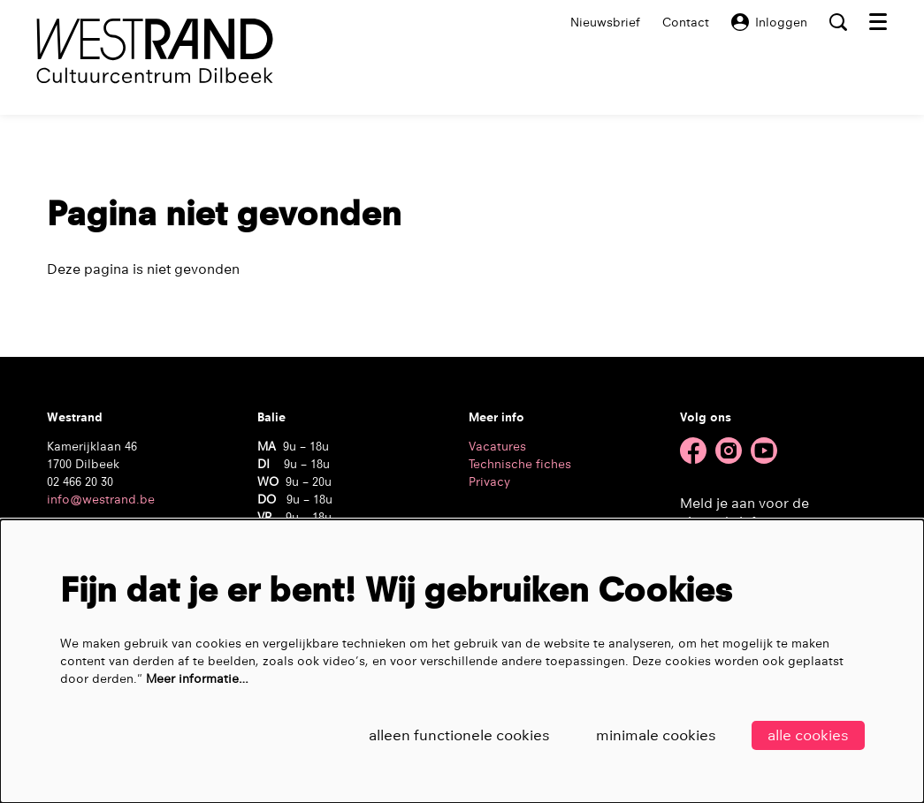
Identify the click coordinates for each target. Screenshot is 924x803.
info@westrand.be (101, 499)
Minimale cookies (656, 735)
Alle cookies (808, 735)
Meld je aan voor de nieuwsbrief (744, 512)
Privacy (489, 481)
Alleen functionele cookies (459, 735)
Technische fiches (520, 464)
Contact (685, 22)
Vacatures (497, 446)
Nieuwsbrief (605, 22)
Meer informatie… (197, 678)
